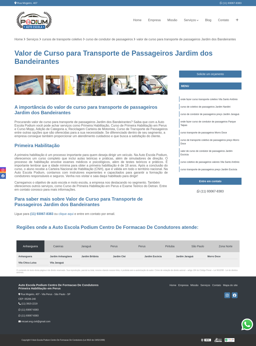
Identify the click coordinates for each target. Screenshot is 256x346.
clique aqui (66, 214)
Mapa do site (230, 285)
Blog (208, 20)
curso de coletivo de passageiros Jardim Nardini (205, 106)
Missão (172, 20)
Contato (223, 20)
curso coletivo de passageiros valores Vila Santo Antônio (209, 162)
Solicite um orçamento (210, 74)
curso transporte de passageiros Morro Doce (203, 132)
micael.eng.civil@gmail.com (34, 321)
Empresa (154, 20)
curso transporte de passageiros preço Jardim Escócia (208, 169)
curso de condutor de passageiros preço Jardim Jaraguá (209, 114)
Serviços (190, 20)
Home (137, 20)
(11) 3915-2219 (27, 303)
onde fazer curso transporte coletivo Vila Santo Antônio (209, 99)
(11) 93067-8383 (231, 3)
